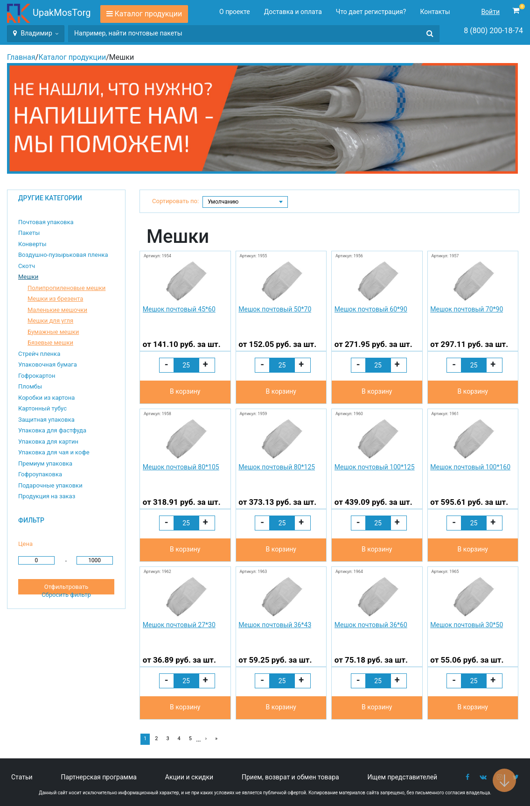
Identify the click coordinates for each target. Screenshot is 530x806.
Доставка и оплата (293, 11)
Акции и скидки (189, 777)
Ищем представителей (403, 777)
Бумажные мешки (53, 331)
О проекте (234, 11)
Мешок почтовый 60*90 (371, 309)
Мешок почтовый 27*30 (179, 625)
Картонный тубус (42, 408)
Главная (21, 57)
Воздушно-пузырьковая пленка (63, 254)
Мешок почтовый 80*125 (276, 467)
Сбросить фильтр (66, 594)
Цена (25, 543)
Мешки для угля (50, 320)
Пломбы (30, 386)
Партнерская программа (99, 777)
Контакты (435, 11)
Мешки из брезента (55, 298)
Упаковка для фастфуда (52, 430)
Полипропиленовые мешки (66, 287)
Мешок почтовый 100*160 (470, 467)
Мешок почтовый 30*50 (466, 625)
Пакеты (29, 232)
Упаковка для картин (48, 441)
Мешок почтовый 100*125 (375, 467)
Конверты (32, 243)
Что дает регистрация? (371, 11)
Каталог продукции (148, 13)
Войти (490, 11)
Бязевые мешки (50, 342)
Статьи (22, 777)
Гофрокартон (36, 375)
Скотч (26, 265)
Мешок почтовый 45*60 (179, 309)
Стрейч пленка (39, 353)
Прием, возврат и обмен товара (290, 777)
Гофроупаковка (40, 474)
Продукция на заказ (46, 496)
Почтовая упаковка (46, 222)
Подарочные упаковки (50, 485)
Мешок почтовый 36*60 (371, 625)
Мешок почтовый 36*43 (274, 625)
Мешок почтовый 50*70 (274, 309)
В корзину (185, 391)
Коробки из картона (46, 397)
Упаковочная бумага (47, 364)
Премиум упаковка (45, 463)
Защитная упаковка (46, 419)
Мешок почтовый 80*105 (181, 467)
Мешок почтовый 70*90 (466, 309)
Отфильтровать (66, 586)
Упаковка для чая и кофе (54, 452)
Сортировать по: (175, 201)
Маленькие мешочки (57, 309)
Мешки (28, 276)
